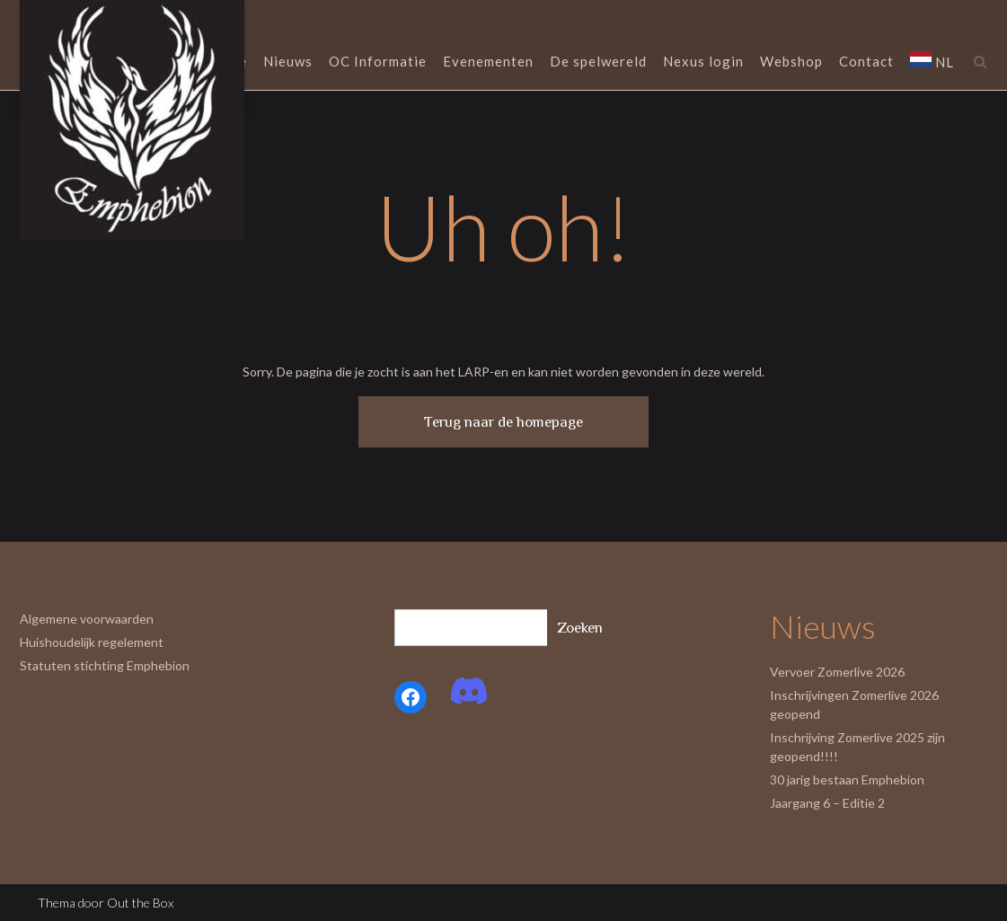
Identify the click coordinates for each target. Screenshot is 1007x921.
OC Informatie (378, 62)
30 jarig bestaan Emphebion (847, 779)
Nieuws (288, 62)
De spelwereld (598, 62)
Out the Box (140, 902)
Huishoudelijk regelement (91, 642)
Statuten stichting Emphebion (105, 665)
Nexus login (703, 62)
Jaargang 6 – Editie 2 (827, 802)
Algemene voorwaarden (87, 618)
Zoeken (580, 627)
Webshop (791, 62)
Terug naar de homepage (503, 421)
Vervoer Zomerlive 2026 (837, 671)
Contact (866, 62)
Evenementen (488, 62)
